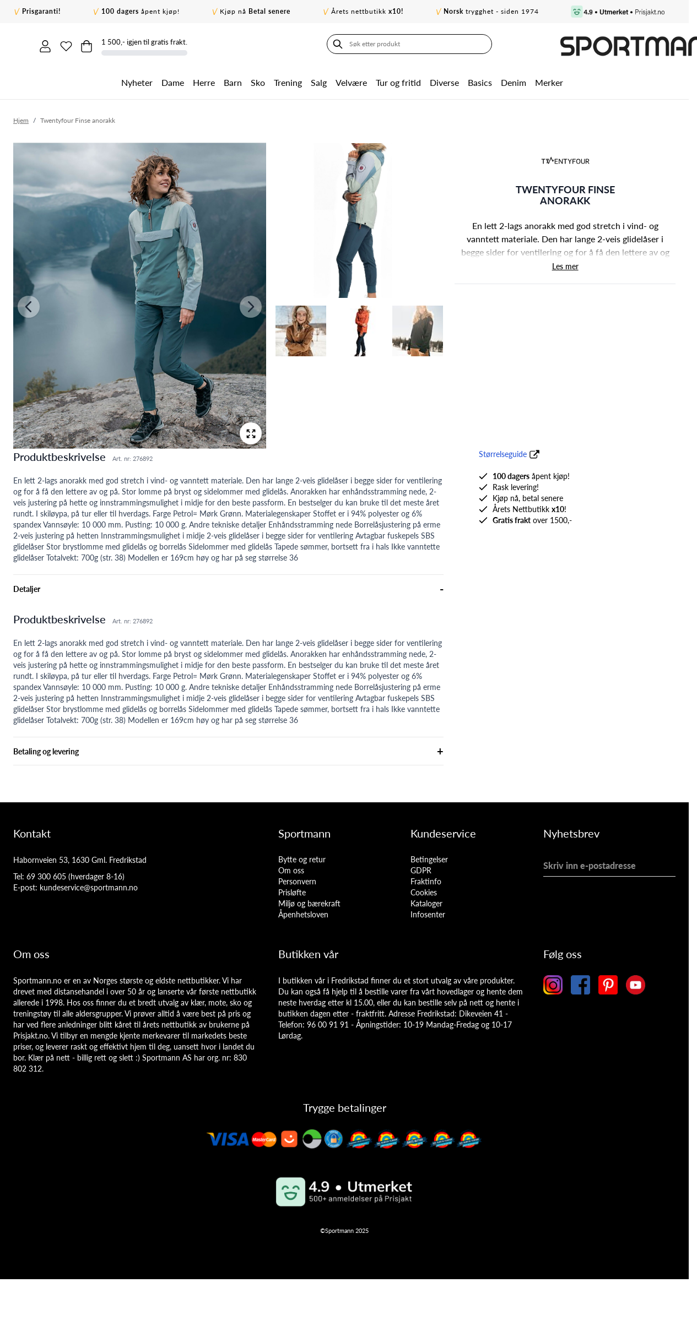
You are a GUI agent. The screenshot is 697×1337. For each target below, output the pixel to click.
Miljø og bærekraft (309, 901)
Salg (319, 80)
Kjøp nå (255, 11)
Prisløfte (292, 890)
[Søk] (24, 44)
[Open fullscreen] (251, 432)
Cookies (423, 890)
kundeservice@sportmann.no (89, 885)
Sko (258, 80)
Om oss (291, 868)
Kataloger (426, 901)
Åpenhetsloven (303, 912)
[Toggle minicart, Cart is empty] (572, 44)
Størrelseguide (503, 452)
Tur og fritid (398, 80)
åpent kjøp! (140, 11)
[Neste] (251, 305)
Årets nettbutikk (367, 11)
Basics (480, 80)
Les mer (565, 264)
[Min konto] (526, 44)
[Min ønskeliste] (549, 44)
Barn (233, 80)
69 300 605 (46, 874)
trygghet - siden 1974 (491, 11)
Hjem (21, 119)
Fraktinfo (425, 879)
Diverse (444, 80)
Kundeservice (443, 831)
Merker (549, 80)
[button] (565, 159)
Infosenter (427, 912)
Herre (204, 80)
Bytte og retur (302, 857)
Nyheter (137, 80)
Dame (172, 80)
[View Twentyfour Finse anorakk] (359, 219)
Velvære (351, 80)
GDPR (420, 868)
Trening (288, 80)
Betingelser (429, 857)
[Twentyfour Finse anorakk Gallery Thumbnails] (359, 248)
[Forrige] (29, 305)
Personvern (297, 879)
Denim (513, 80)
